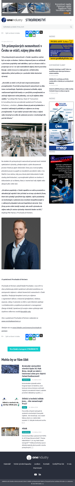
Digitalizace (26, 379)
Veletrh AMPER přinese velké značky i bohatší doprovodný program (61, 90)
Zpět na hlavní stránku (12, 33)
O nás (69, 464)
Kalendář (7, 464)
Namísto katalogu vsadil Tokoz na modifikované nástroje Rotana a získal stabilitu (60, 71)
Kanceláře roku (25, 311)
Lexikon (37, 464)
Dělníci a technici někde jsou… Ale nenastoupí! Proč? (32, 401)
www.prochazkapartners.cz (10, 321)
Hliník (24, 428)
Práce (24, 407)
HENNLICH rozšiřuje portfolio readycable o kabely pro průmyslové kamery (61, 81)
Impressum (37, 468)
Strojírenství (26, 432)
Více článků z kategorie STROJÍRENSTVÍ (24, 349)
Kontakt (46, 464)
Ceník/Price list (58, 464)
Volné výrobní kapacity (22, 464)
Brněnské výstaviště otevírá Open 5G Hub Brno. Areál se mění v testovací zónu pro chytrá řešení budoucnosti (34, 371)
